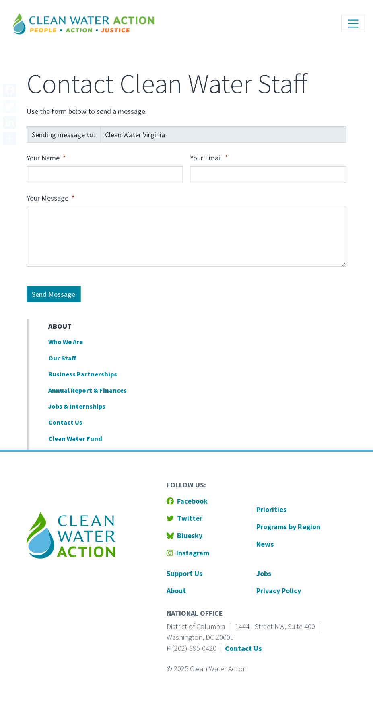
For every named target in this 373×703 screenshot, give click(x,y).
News (265, 544)
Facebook (187, 501)
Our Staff (62, 358)
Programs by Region (288, 526)
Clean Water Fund (75, 438)
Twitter (184, 518)
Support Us (184, 573)
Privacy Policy (278, 590)
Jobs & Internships (76, 406)
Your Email (206, 157)
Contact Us (65, 422)
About (60, 326)
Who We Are (65, 342)
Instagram (188, 552)
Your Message (47, 198)
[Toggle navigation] (353, 23)
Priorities (271, 509)
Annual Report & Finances (87, 390)
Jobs (263, 573)
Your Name (43, 157)
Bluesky (184, 535)
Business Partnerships (82, 374)
